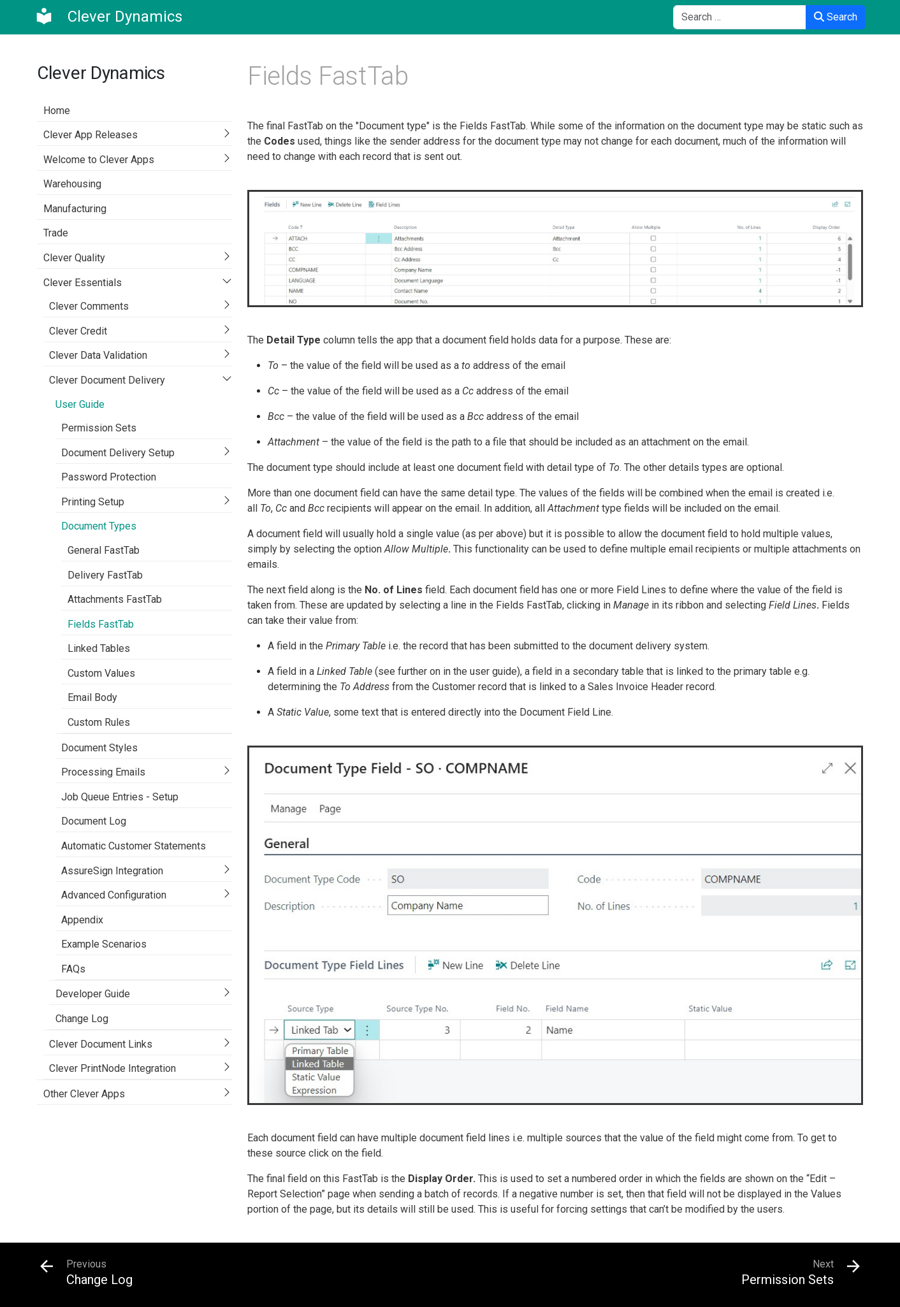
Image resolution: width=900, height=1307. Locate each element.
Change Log (81, 1019)
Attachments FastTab (115, 599)
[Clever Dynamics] (108, 16)
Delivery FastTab (105, 575)
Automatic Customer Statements (133, 846)
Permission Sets (98, 428)
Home (56, 111)
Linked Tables (99, 648)
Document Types (98, 526)
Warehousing (72, 184)
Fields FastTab (101, 624)
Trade (55, 233)
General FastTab (104, 550)
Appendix (82, 920)
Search (835, 17)
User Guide (80, 404)
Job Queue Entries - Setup (119, 797)
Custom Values (101, 673)
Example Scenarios (104, 944)
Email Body (92, 697)
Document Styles (99, 748)
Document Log (93, 821)
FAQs (73, 969)
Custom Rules (99, 722)
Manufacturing (74, 209)
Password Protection (108, 477)
